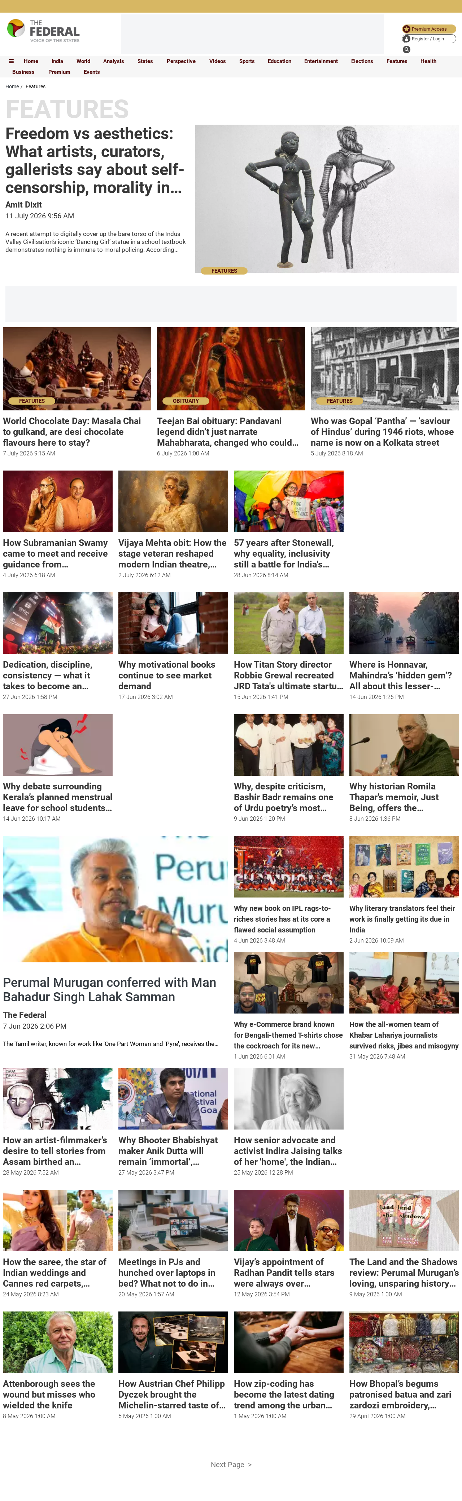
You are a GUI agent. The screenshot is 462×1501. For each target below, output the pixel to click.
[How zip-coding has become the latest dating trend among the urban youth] (289, 1392)
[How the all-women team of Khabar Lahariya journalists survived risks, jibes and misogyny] (404, 1032)
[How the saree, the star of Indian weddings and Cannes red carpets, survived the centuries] (58, 1270)
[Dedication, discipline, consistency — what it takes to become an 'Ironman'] (58, 673)
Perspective (181, 61)
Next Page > (231, 1464)
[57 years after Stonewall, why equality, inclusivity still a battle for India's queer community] (289, 551)
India (57, 61)
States (145, 61)
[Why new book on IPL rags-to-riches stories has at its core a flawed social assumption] (289, 916)
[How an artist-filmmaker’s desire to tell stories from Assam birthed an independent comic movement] (58, 1148)
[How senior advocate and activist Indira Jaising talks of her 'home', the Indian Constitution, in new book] (289, 1148)
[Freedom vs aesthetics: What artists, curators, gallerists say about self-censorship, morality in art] (96, 161)
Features (397, 61)
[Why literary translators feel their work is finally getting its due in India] (404, 916)
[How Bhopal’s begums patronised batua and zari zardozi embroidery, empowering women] (404, 1392)
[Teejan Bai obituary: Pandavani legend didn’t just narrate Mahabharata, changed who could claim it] (231, 429)
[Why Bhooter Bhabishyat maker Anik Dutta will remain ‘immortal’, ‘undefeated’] (173, 1148)
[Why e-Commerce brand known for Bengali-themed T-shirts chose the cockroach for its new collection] (289, 1032)
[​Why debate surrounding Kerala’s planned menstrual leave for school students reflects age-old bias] (58, 795)
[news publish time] (259, 941)
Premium (59, 72)
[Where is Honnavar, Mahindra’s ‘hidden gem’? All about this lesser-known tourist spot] (404, 673)
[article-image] (327, 202)
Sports (247, 61)
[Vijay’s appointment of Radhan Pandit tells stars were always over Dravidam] (289, 1270)
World (83, 61)
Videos (217, 61)
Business (23, 72)
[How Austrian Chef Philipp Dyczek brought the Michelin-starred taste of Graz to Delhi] (173, 1392)
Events (92, 72)
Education (279, 61)
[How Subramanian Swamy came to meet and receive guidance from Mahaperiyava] (58, 551)
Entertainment (321, 61)
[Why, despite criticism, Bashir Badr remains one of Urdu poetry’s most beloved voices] (289, 795)
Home (31, 61)
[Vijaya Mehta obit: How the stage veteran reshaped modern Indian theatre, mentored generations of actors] (173, 551)
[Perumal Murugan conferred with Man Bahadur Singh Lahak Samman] (115, 990)
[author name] (23, 206)
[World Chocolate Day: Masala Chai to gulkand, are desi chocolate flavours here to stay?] (77, 429)
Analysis (113, 61)
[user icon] (429, 38)
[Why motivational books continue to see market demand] (173, 673)
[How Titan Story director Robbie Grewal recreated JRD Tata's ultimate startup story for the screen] (289, 673)
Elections (362, 61)
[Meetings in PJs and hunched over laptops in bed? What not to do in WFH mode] (173, 1270)
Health (428, 61)
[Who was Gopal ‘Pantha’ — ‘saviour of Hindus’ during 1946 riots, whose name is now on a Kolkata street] (385, 429)
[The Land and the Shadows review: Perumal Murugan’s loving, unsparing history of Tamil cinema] (404, 1270)
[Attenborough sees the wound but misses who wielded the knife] (58, 1392)
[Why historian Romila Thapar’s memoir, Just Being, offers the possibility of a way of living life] (404, 795)
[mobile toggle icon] (11, 61)
